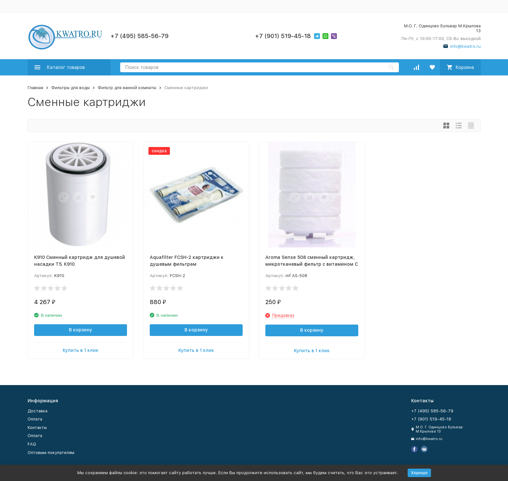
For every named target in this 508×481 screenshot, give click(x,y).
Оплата (35, 419)
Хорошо (419, 472)
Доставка (37, 410)
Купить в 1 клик (80, 350)
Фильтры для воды (70, 87)
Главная (35, 87)
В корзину (80, 329)
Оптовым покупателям (51, 452)
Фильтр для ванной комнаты (127, 87)
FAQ (32, 444)
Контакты (37, 427)
